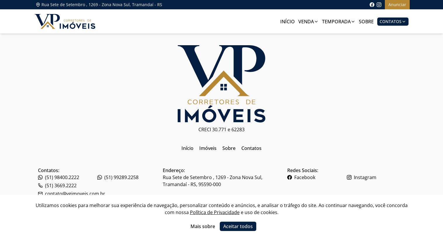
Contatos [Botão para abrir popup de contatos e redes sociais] (393, 21)
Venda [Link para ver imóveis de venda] (308, 21)
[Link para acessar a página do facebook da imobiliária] (372, 4)
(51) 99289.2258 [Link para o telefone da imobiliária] (118, 177)
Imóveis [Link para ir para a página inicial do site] (208, 148)
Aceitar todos (238, 226)
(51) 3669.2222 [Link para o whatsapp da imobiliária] (57, 185)
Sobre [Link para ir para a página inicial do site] (229, 148)
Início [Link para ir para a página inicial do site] (187, 148)
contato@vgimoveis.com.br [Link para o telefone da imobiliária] (71, 193)
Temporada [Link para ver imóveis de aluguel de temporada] (338, 21)
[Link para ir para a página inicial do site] (64, 21)
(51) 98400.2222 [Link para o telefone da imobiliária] (58, 177)
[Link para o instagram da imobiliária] (376, 177)
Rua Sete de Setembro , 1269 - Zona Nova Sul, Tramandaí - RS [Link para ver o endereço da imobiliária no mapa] (99, 4)
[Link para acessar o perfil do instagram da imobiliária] (379, 4)
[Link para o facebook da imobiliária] (316, 177)
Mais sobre (203, 226)
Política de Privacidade (215, 212)
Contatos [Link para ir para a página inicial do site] (251, 148)
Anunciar (397, 4)
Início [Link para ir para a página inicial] (287, 21)
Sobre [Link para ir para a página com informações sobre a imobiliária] (366, 21)
